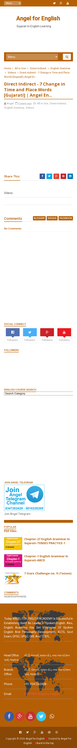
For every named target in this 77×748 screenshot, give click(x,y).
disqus (52, 218)
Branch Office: (8, 672)
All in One (20, 68)
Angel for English (38, 18)
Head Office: (11, 655)
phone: (8, 684)
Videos (12, 72)
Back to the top (45, 743)
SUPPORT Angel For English (41, 694)
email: (8, 694)
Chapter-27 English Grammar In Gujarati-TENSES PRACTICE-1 (47, 541)
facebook (66, 218)
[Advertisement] (38, 437)
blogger (39, 218)
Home (7, 68)
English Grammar (60, 68)
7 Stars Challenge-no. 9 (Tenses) (48, 573)
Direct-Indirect (38, 68)
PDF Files (10, 531)
